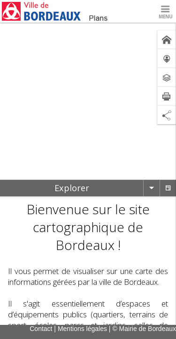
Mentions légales (82, 328)
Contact (41, 328)
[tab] (71, 188)
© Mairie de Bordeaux (144, 328)
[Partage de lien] (166, 114)
